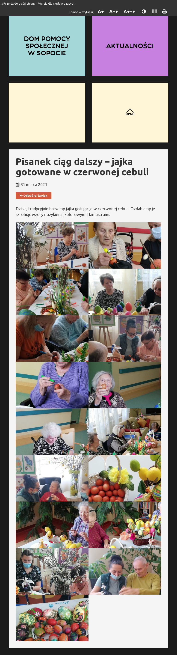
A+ (101, 11)
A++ (113, 11)
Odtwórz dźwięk (33, 195)
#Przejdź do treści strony (18, 3)
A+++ (129, 11)
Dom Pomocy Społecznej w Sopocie (47, 45)
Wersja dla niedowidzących (56, 3)
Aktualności (130, 46)
